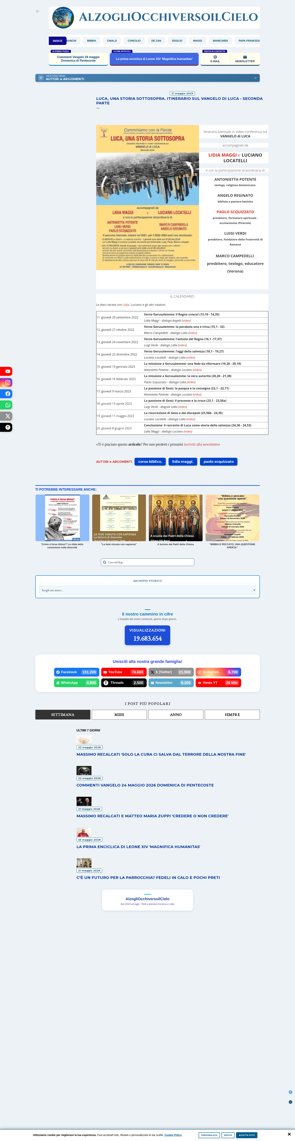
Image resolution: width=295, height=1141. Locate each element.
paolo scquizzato (219, 462)
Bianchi (79, 40)
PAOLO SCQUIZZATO (235, 211)
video (186, 320)
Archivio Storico (147, 580)
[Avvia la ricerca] (104, 562)
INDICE (57, 40)
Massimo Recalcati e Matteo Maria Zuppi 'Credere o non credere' (152, 816)
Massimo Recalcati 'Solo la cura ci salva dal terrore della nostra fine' (161, 754)
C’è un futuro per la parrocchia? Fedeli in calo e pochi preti (148, 877)
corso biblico (149, 462)
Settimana (62, 714)
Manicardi (228, 40)
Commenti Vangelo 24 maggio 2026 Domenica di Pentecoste (145, 785)
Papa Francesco (259, 40)
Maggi (205, 40)
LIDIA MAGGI (222, 155)
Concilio (142, 40)
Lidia (126, 305)
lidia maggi (182, 462)
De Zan (164, 40)
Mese (119, 714)
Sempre (232, 714)
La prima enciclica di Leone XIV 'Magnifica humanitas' (154, 58)
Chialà (120, 40)
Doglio (185, 40)
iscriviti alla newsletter (201, 444)
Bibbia (99, 40)
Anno (176, 714)
